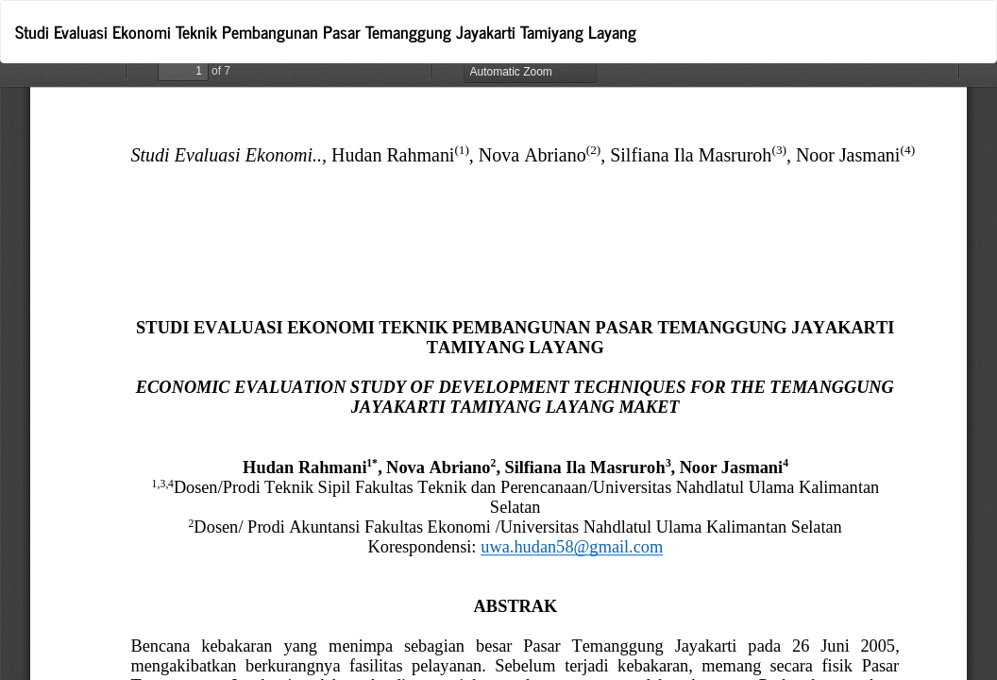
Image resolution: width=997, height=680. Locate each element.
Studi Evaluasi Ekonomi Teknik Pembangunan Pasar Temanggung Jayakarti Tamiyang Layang (325, 31)
